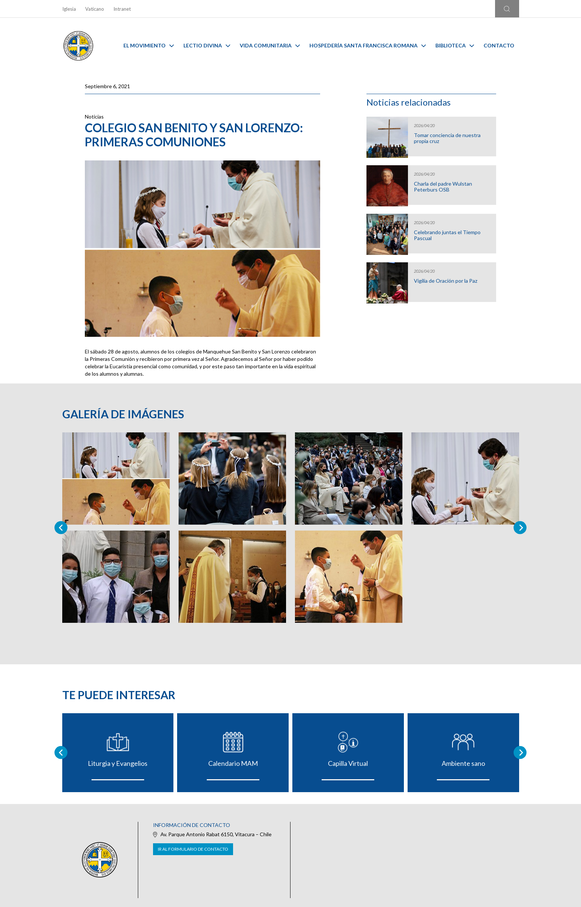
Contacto (499, 45)
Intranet (122, 9)
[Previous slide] (60, 527)
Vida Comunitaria (270, 45)
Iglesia (69, 9)
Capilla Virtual (348, 763)
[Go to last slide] (60, 752)
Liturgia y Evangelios (117, 763)
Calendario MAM (233, 763)
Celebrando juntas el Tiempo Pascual (447, 235)
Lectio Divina (206, 45)
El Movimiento (148, 45)
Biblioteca (454, 45)
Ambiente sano (463, 763)
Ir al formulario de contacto (193, 849)
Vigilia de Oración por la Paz (445, 281)
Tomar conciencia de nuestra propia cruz (447, 138)
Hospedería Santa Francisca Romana (367, 45)
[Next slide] (520, 527)
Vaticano (94, 9)
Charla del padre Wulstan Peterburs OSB (443, 187)
